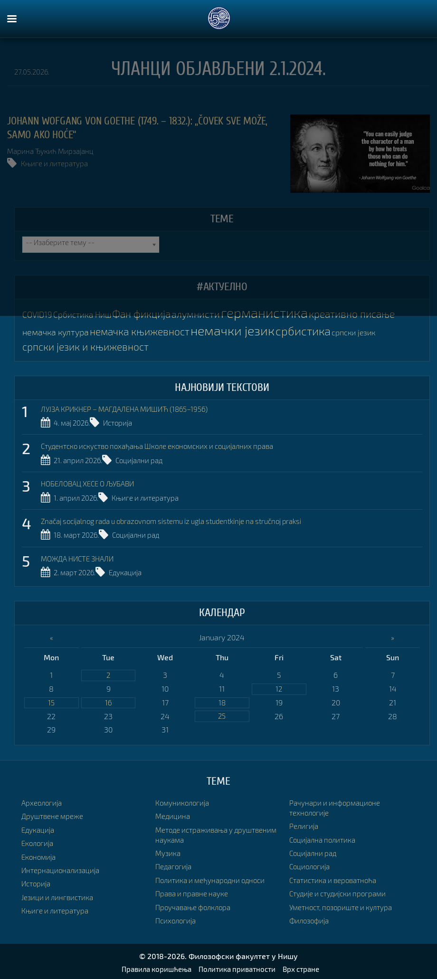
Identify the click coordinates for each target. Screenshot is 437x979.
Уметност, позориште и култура (344, 904)
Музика (168, 850)
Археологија (43, 800)
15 (51, 699)
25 (222, 714)
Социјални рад (145, 459)
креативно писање (356, 314)
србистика (316, 330)
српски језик (368, 332)
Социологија (311, 864)
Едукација (131, 569)
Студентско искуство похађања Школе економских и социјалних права (166, 445)
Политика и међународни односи (213, 877)
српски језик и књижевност (88, 346)
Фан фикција (140, 314)
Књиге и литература (56, 163)
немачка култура (57, 331)
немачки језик (242, 330)
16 (108, 699)
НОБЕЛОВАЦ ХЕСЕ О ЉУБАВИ (92, 481)
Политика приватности (238, 966)
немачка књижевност (144, 331)
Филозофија (310, 917)
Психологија (177, 917)
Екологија (38, 841)
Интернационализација (62, 867)
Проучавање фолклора (195, 904)
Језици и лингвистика (59, 894)
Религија (304, 823)
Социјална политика (325, 837)
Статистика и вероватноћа (336, 877)
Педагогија (174, 864)
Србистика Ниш (81, 315)
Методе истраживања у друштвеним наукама (197, 832)
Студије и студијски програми (341, 891)
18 (222, 699)
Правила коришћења (152, 966)
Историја (124, 422)
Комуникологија (183, 800)
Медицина (173, 813)
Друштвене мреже (53, 813)
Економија (39, 854)
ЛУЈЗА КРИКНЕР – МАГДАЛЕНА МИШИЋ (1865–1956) (131, 408)
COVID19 (37, 315)
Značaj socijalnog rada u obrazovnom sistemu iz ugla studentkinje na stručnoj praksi (185, 518)
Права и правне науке (194, 891)
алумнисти (196, 314)
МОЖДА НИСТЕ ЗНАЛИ (81, 555)
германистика (266, 312)
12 (279, 685)
